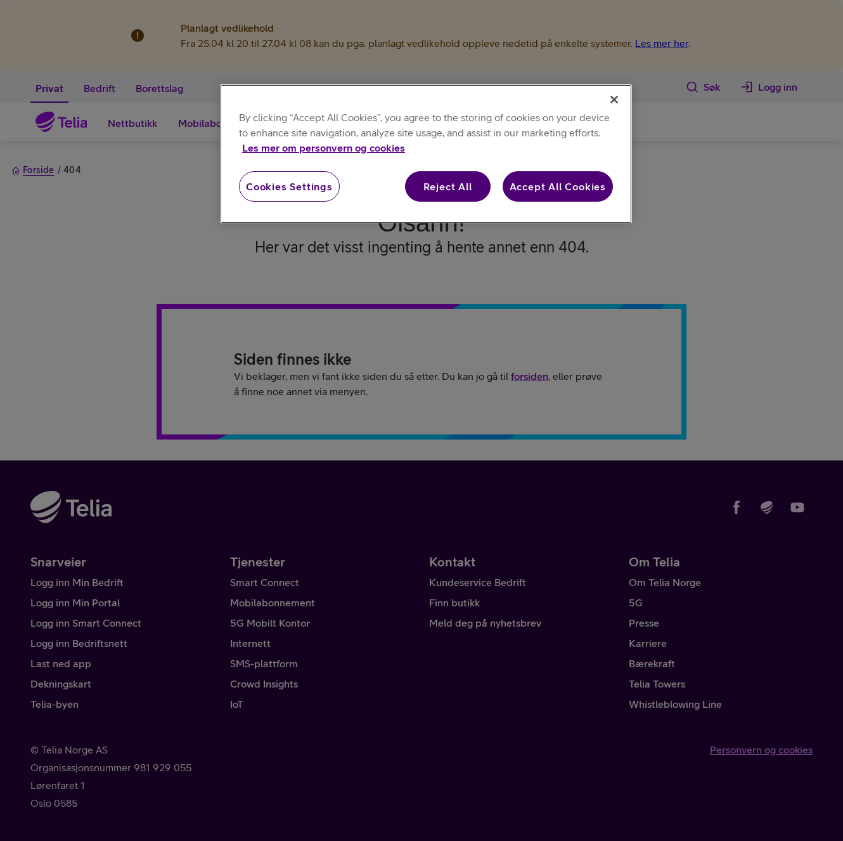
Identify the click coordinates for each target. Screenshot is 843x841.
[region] (426, 153)
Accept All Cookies (558, 186)
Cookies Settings (289, 186)
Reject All (447, 186)
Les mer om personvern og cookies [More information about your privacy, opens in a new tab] (323, 147)
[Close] (614, 100)
